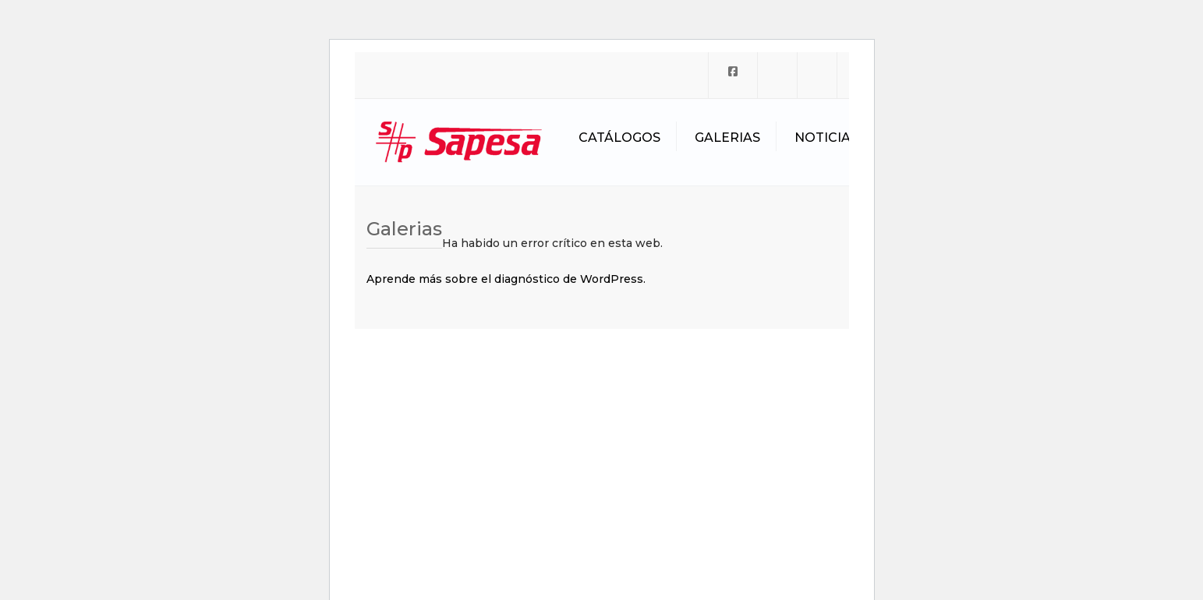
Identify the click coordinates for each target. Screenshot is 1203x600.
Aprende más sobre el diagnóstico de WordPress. (506, 279)
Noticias (826, 137)
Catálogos (619, 137)
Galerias (727, 137)
